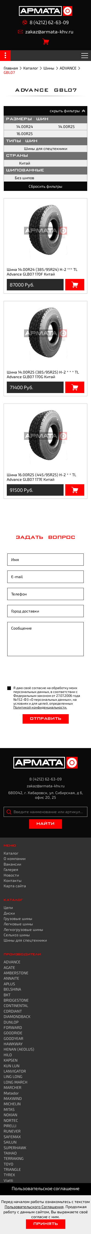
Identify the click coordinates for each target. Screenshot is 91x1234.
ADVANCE (68, 68)
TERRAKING (14, 1158)
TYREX (9, 1174)
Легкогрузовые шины (23, 929)
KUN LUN (11, 1065)
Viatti (8, 1180)
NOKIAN (10, 1114)
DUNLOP (11, 1022)
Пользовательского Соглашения (34, 1206)
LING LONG (13, 1076)
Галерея (11, 869)
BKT (7, 994)
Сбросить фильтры (45, 186)
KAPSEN (10, 1060)
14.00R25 (66, 126)
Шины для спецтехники (45, 148)
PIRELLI (10, 1125)
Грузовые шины (18, 918)
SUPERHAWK (15, 1147)
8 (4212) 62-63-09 (45, 22)
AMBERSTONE (16, 972)
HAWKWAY (13, 1043)
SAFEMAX (12, 1136)
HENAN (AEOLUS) (19, 1049)
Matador (11, 1093)
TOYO (8, 1164)
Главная (11, 68)
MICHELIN (12, 1103)
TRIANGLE (12, 1169)
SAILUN (10, 1142)
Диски (9, 913)
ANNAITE (11, 978)
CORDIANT (13, 1011)
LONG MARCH (15, 1082)
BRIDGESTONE (16, 1000)
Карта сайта (15, 885)
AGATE (9, 967)
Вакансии (12, 864)
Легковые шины (18, 923)
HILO (8, 1054)
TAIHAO (10, 1153)
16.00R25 (25, 133)
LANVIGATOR (15, 1071)
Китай (24, 163)
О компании (14, 858)
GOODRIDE (13, 1032)
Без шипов (24, 177)
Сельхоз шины (17, 934)
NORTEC (11, 1120)
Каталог (30, 68)
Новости (11, 875)
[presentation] (44, 671)
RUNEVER (12, 1131)
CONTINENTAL (16, 1005)
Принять (45, 1224)
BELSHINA (12, 989)
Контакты (13, 880)
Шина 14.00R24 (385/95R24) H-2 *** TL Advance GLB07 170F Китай (42, 271)
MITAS (9, 1109)
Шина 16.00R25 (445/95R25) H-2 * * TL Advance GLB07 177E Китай (41, 476)
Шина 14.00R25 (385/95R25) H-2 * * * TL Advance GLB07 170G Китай (43, 374)
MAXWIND (13, 1098)
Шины (48, 68)
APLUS (9, 983)
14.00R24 (24, 126)
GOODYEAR (13, 1038)
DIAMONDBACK (17, 1016)
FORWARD (13, 1027)
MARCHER (12, 1087)
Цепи (8, 907)
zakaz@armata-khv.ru (45, 31)
